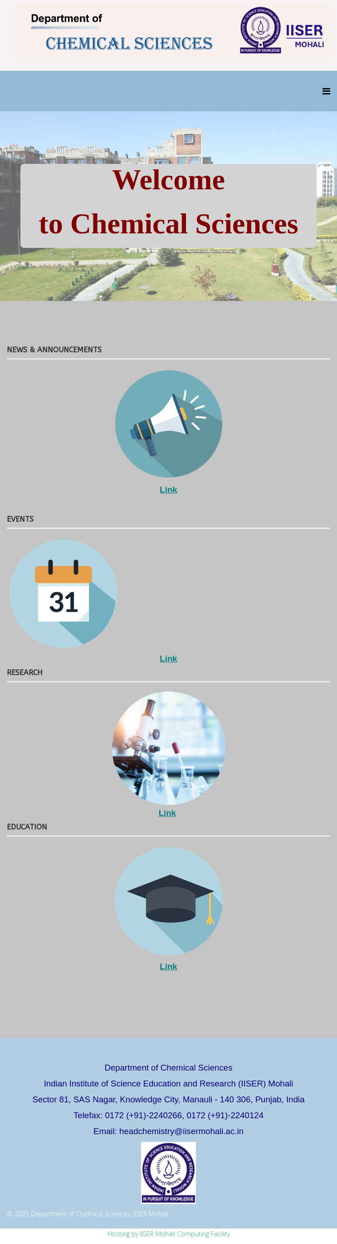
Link (168, 489)
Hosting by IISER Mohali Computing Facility (168, 1233)
